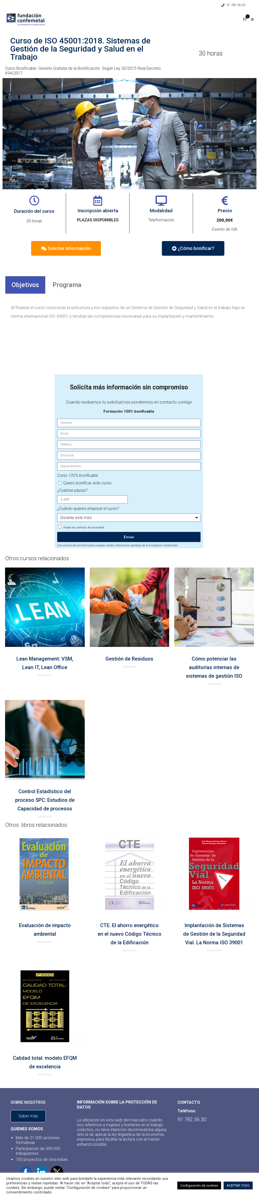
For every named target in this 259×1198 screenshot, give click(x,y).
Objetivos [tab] (25, 285)
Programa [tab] (67, 285)
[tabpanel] (129, 312)
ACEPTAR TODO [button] (238, 1185)
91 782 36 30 (233, 5)
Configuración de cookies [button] (199, 1185)
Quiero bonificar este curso (87, 483)
